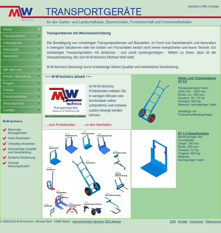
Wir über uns (12, 70)
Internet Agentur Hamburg (88, 221)
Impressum (196, 221)
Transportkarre (14, 36)
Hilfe (204, 6)
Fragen (8, 83)
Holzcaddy (11, 49)
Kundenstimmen (15, 97)
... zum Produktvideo (60, 125)
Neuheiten (11, 56)
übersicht (193, 6)
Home (7, 29)
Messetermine (13, 103)
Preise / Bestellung (17, 76)
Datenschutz (213, 221)
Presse (8, 90)
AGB (173, 221)
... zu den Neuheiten (96, 125)
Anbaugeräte (12, 43)
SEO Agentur (113, 221)
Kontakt (214, 6)
